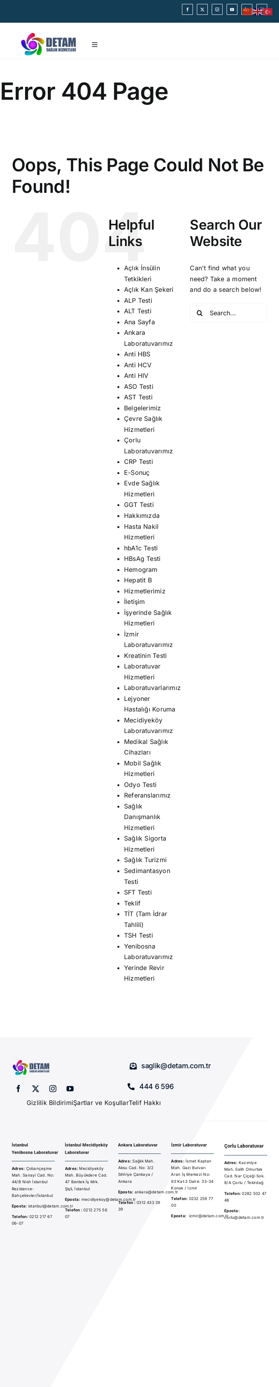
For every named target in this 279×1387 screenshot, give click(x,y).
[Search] (199, 313)
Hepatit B (138, 580)
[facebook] (187, 9)
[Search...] (228, 313)
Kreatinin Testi (145, 655)
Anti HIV (136, 375)
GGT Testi (139, 504)
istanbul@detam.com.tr (50, 1206)
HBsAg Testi (142, 558)
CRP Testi (138, 461)
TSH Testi (138, 935)
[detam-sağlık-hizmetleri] (49, 34)
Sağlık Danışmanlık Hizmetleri (142, 817)
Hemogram (141, 569)
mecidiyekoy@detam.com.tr (108, 1199)
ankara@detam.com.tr (156, 1191)
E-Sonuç (137, 472)
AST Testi (138, 397)
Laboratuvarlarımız (152, 688)
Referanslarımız (147, 795)
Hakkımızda (142, 515)
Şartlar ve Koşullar (101, 1103)
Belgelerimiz (142, 408)
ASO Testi (138, 386)
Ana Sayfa (139, 322)
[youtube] (232, 9)
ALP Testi (138, 300)
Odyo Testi (140, 785)
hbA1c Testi (141, 548)
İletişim (134, 601)
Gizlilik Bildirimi (50, 1103)
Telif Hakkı (145, 1103)
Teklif (132, 903)
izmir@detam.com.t (208, 1215)
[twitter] (202, 9)
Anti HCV (138, 365)
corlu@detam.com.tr (244, 1217)
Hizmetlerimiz (145, 591)
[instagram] (217, 9)
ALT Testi (137, 311)
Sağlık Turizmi (145, 860)
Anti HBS (137, 354)
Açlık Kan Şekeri (149, 289)
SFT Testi (138, 892)
